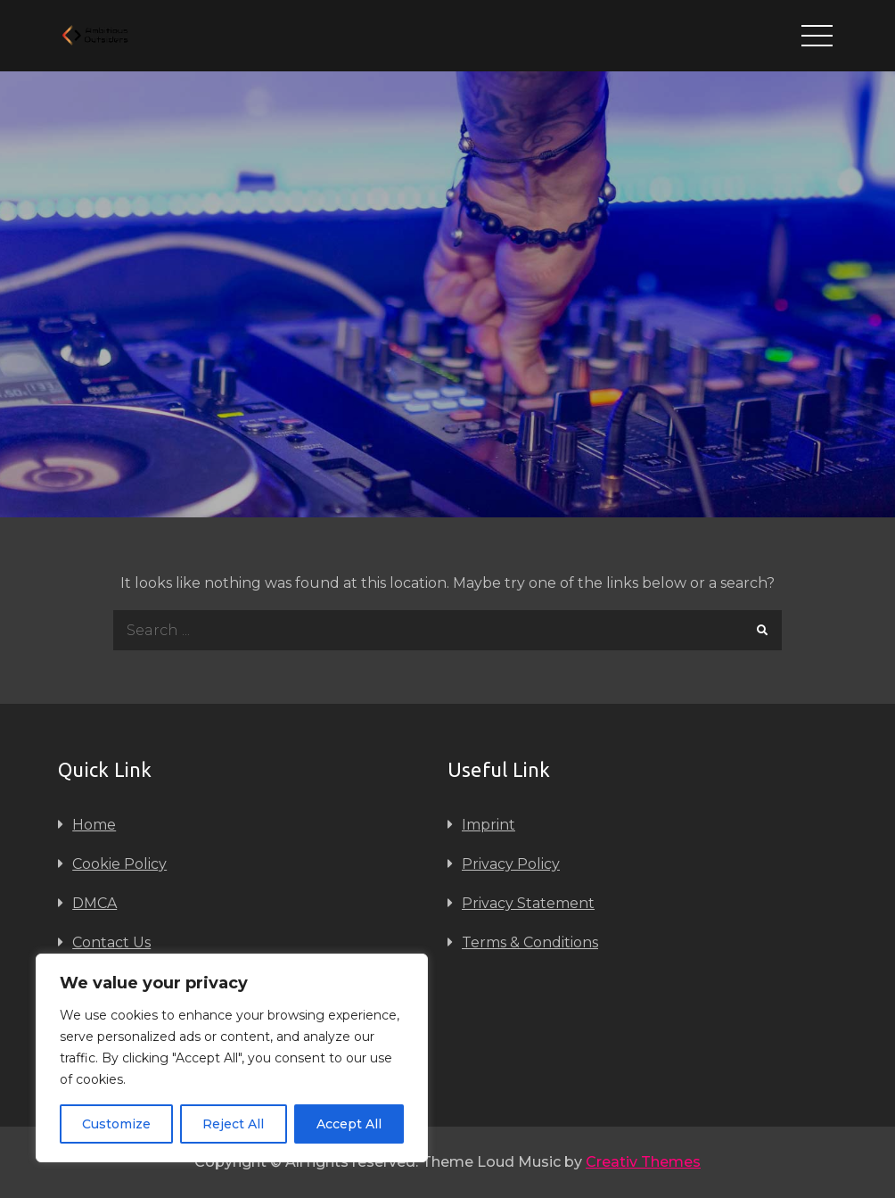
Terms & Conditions (530, 942)
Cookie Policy (119, 863)
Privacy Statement (528, 903)
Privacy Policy (511, 863)
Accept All (349, 1124)
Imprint (488, 824)
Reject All (233, 1124)
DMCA (94, 903)
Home (94, 824)
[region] (232, 1058)
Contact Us (111, 942)
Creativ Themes (643, 1161)
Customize (116, 1124)
